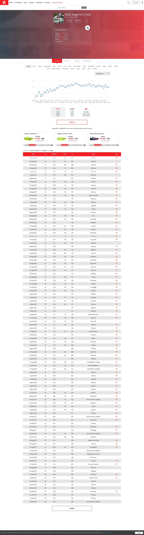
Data (31, 150)
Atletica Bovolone (71, 17)
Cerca (84, 8)
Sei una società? (57, 3)
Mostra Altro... (58, 41)
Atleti (11, 3)
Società (31, 3)
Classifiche (18, 3)
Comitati (47, 3)
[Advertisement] (68, 52)
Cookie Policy (107, 532)
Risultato (54, 154)
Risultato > (37, 150)
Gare (25, 3)
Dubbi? (72, 508)
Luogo (51, 150)
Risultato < (45, 150)
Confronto (39, 3)
